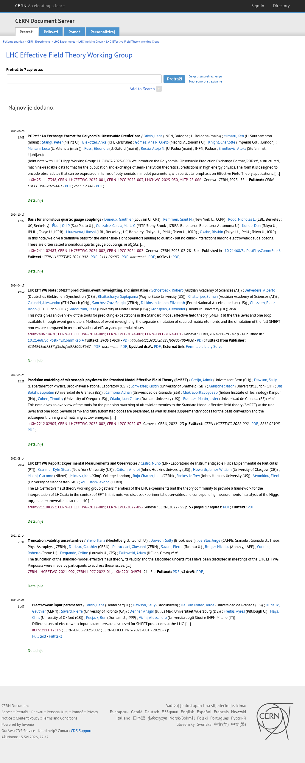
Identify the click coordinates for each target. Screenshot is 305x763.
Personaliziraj (103, 32)
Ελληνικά (170, 711)
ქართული (157, 718)
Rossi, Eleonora (96, 148)
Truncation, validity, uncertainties (55, 540)
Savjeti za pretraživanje (205, 76)
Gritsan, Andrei (128, 469)
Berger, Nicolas (217, 546)
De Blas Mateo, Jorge (197, 605)
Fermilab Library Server (205, 346)
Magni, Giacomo (40, 475)
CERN (40, 5)
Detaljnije (35, 200)
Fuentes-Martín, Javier (200, 398)
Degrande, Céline (74, 552)
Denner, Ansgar (142, 611)
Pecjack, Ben (96, 617)
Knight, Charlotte (221, 142)
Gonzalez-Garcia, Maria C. (116, 225)
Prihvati (51, 32)
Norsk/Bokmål (182, 718)
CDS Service (25, 730)
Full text (39, 636)
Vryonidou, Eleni (266, 475)
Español (204, 711)
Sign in (257, 5)
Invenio (28, 724)
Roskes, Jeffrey (188, 475)
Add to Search (142, 88)
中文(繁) (238, 724)
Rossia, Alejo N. (153, 148)
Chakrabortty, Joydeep (200, 392)
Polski (202, 718)
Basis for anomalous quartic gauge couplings (64, 219)
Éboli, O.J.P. (61, 225)
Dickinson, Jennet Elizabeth (163, 302)
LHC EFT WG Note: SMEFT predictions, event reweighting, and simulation (88, 290)
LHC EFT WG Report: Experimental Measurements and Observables (82, 463)
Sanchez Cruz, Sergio (109, 302)
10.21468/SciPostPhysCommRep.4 (56, 340)
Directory (281, 5)
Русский (238, 718)
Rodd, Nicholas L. (242, 219)
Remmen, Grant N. (177, 219)
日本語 (139, 718)
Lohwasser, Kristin (144, 386)
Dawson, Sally (265, 379)
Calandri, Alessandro (44, 302)
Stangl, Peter (52, 142)
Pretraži (27, 32)
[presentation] (34, 136)
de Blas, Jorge (209, 540)
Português (219, 718)
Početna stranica (13, 41)
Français (221, 711)
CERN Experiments (38, 41)
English (187, 711)
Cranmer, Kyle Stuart (54, 469)
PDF (68, 186)
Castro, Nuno (151, 463)
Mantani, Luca (39, 148)
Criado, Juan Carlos (124, 398)
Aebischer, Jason (221, 386)
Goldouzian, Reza (82, 309)
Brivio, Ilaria (153, 135)
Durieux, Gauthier (118, 219)
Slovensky (185, 724)
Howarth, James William (212, 469)
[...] (277, 173)
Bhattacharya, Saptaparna (118, 296)
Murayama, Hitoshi (81, 231)
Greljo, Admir (201, 379)
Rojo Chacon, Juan (147, 475)
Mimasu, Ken (234, 135)
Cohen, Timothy (50, 398)
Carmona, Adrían (118, 392)
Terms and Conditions (60, 718)
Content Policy (27, 718)
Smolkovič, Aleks (232, 148)
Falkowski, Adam (132, 552)
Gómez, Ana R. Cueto (152, 142)
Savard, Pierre (172, 546)
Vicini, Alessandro (153, 617)
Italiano (123, 718)
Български (119, 711)
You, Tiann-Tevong (95, 482)
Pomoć (74, 32)
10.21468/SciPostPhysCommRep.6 (253, 250)
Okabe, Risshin (211, 231)
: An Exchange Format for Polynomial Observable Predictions (84, 135)
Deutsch (152, 711)
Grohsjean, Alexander (168, 309)
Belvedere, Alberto (260, 290)
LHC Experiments (64, 41)
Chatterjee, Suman (203, 296)
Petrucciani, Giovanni (129, 546)
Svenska (204, 724)
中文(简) (221, 724)
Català (136, 711)
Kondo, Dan (251, 225)
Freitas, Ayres (234, 611)
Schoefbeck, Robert (167, 290)
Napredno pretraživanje (205, 81)
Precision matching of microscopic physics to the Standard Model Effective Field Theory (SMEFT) (108, 379)
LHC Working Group (90, 41)
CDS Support (81, 730)
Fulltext (55, 636)
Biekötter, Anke (94, 142)
